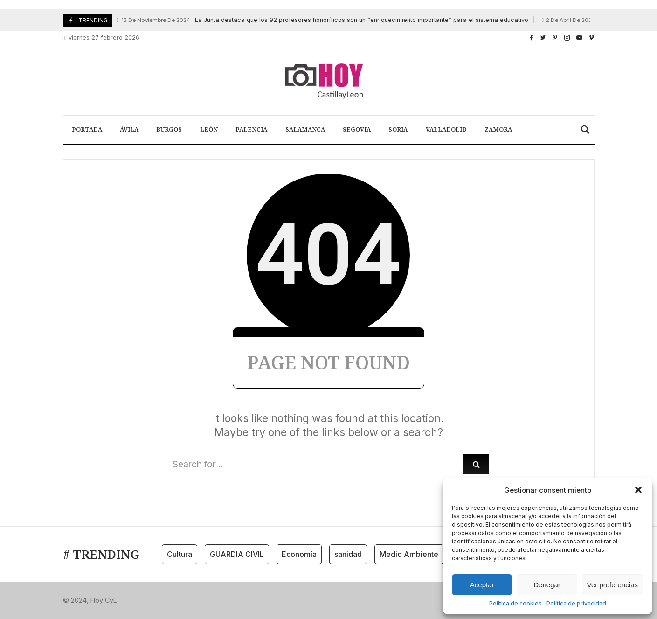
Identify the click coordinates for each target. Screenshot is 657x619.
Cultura (179, 554)
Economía (299, 554)
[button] (638, 489)
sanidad (348, 554)
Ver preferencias (612, 585)
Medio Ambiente (409, 554)
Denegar (546, 585)
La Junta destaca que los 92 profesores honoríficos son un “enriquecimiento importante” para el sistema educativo (322, 20)
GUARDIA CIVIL (237, 554)
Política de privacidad (576, 603)
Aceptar (482, 585)
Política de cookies (515, 603)
